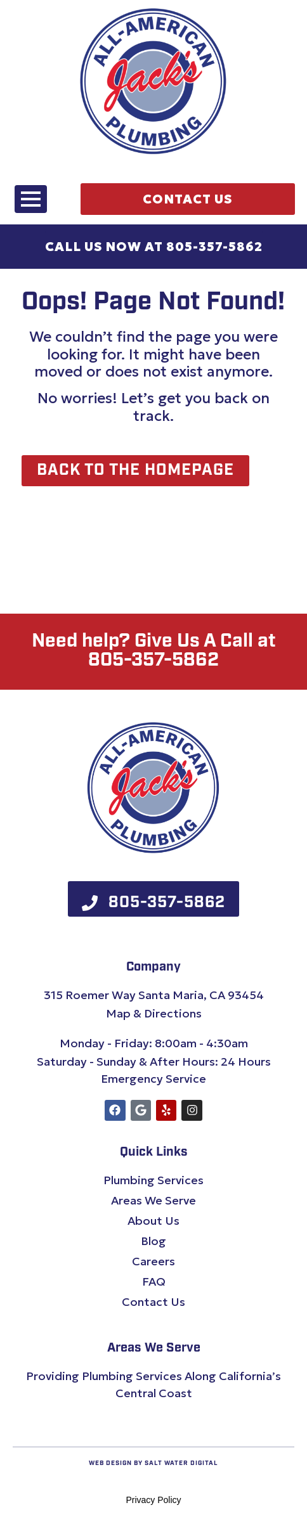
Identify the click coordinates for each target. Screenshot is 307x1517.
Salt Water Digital (181, 1463)
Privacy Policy (153, 1500)
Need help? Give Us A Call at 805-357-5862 (154, 651)
